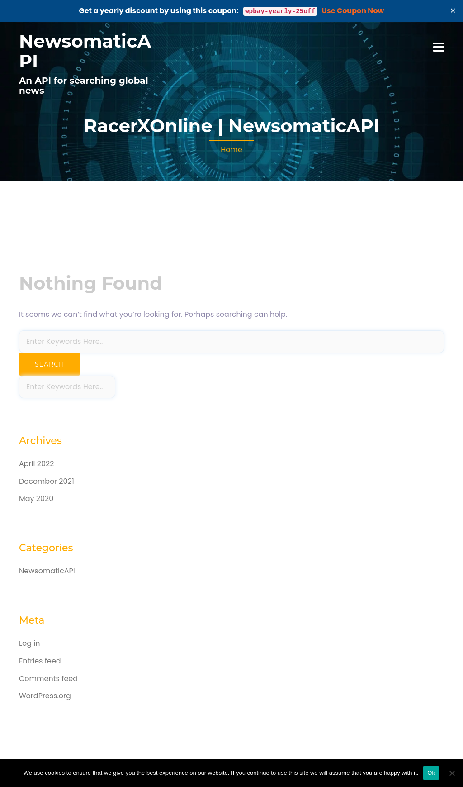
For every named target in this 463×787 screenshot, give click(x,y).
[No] (451, 772)
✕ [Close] (453, 10)
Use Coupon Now (353, 10)
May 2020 (36, 498)
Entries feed (40, 661)
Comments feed (48, 678)
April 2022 (36, 463)
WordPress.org (45, 696)
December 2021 (46, 481)
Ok (431, 772)
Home (231, 149)
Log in (29, 643)
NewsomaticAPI (85, 51)
